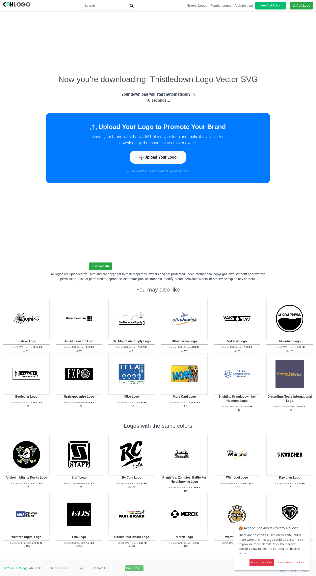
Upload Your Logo (158, 157)
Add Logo (301, 5)
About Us (35, 568)
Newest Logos (197, 5)
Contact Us (102, 568)
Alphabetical (244, 5)
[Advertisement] (158, 43)
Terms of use (60, 568)
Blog (82, 568)
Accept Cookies (261, 562)
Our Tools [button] (136, 568)
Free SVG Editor (270, 5)
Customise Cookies (291, 562)
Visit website (100, 266)
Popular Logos (220, 5)
